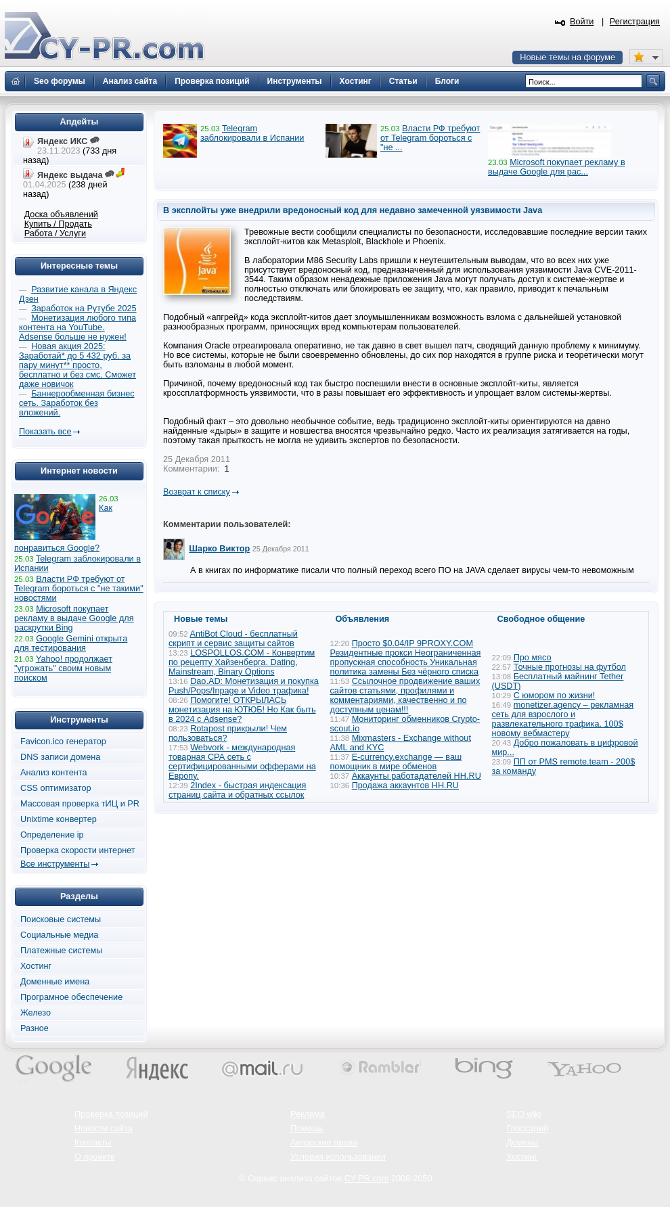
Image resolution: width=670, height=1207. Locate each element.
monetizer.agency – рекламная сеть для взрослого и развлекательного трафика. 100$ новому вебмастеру (563, 719)
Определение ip (52, 835)
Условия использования (338, 1157)
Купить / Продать (58, 224)
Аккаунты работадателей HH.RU (416, 776)
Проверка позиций (111, 1114)
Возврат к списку (196, 492)
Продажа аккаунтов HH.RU (405, 785)
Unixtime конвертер (58, 819)
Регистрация (635, 21)
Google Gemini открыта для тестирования (70, 643)
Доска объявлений (61, 214)
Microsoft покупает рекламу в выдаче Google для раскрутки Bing (74, 618)
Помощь (306, 1128)
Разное (34, 1028)
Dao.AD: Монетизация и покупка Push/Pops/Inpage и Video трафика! (244, 686)
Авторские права (323, 1142)
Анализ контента (53, 772)
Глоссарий (527, 1128)
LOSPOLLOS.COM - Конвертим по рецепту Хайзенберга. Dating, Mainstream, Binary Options (242, 662)
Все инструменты (54, 864)
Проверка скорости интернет (77, 850)
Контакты (93, 1142)
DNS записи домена (60, 757)
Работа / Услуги (55, 233)
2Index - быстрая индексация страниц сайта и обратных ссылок (237, 790)
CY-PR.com (366, 1178)
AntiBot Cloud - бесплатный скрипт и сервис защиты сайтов (233, 638)
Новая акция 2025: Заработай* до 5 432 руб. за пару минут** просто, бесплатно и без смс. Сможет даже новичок (77, 365)
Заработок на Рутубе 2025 (83, 308)
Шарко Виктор (219, 548)
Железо (35, 1013)
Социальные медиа (59, 935)
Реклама (307, 1114)
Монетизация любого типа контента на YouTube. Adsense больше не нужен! (77, 327)
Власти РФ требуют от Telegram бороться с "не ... (430, 138)
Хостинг (35, 966)
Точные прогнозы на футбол (570, 667)
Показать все (45, 431)
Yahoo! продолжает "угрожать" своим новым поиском (63, 668)
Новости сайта (103, 1128)
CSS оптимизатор (55, 788)
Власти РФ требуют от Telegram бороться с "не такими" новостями (78, 588)
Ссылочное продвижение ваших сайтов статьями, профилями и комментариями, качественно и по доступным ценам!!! (405, 695)
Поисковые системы (60, 919)
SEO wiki (523, 1114)
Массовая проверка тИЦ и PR (79, 804)
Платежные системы (61, 950)
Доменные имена (54, 981)
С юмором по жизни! (555, 695)
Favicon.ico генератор (63, 741)
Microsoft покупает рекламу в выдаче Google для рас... (556, 167)
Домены (522, 1142)
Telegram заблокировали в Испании (252, 133)
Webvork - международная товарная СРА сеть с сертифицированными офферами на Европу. (242, 762)
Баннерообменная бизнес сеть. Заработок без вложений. (77, 403)
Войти (582, 21)
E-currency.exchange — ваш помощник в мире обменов (396, 761)
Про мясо (533, 657)
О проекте (94, 1157)
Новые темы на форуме (567, 57)
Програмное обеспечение (71, 997)
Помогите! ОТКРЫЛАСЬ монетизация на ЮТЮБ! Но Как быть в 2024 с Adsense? (242, 710)
